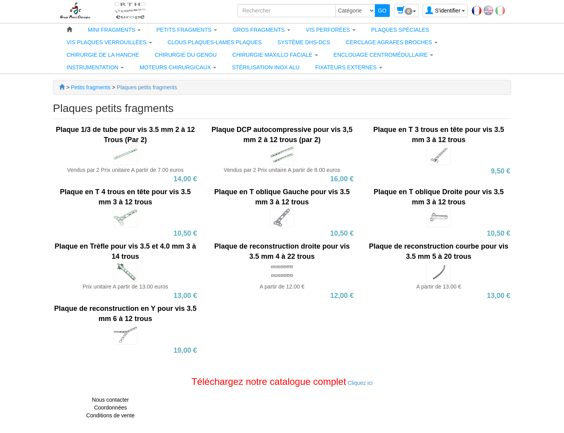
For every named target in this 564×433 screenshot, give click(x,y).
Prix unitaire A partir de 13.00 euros (125, 286)
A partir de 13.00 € (438, 286)
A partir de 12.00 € (282, 286)
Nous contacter (110, 400)
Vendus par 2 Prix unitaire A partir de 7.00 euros (125, 170)
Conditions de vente (110, 415)
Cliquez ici (359, 383)
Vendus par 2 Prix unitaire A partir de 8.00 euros (282, 170)
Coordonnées (110, 407)
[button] (114, 29)
